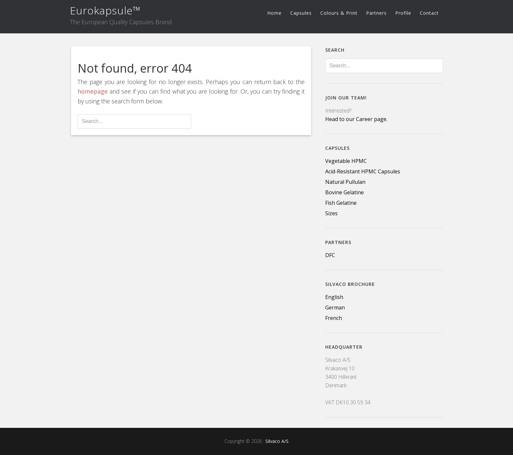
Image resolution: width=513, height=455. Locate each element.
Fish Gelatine (341, 202)
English (334, 297)
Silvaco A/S (277, 441)
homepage (93, 91)
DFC (330, 255)
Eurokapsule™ (105, 10)
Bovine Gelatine (344, 192)
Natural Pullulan (345, 181)
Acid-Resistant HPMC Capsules (362, 171)
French (333, 318)
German (335, 307)
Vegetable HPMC (346, 161)
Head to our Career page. (356, 119)
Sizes (331, 213)
